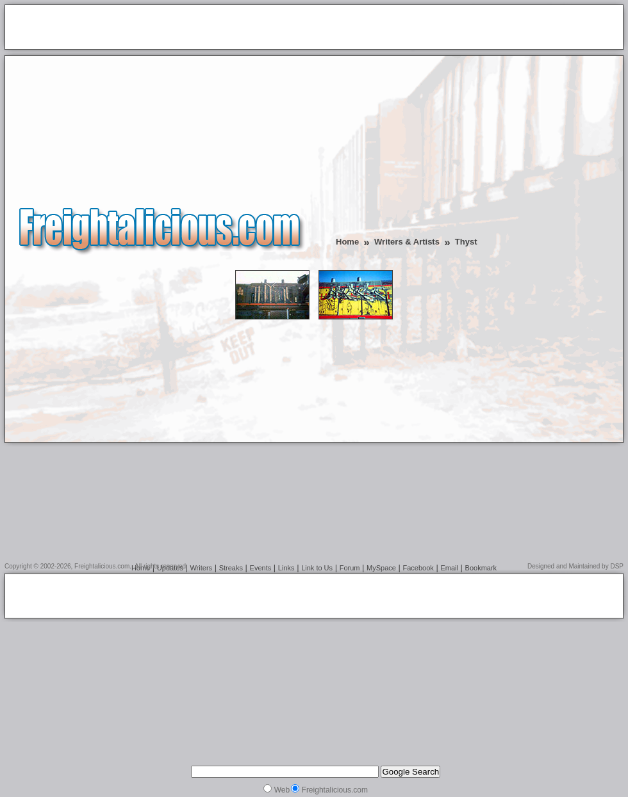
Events (261, 568)
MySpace (381, 568)
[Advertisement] (160, 28)
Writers (201, 568)
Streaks (231, 568)
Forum (350, 568)
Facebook (418, 568)
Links (286, 568)
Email (449, 568)
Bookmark (481, 568)
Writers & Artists (407, 241)
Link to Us (317, 568)
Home (347, 241)
